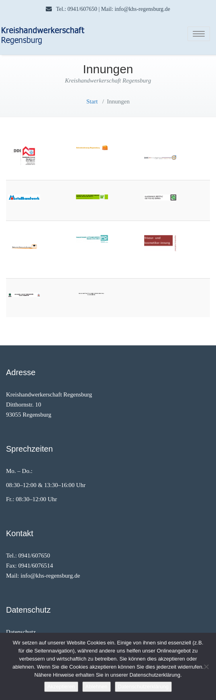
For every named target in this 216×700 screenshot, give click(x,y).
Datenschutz (21, 632)
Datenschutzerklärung (143, 686)
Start (92, 101)
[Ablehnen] (206, 667)
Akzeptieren (61, 686)
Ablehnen (97, 686)
